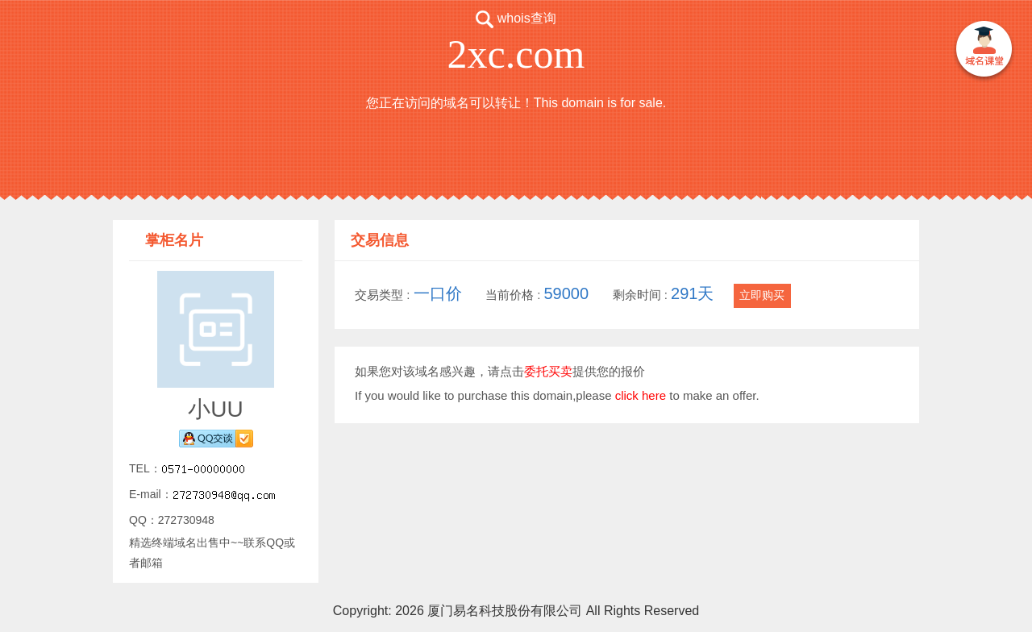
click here (640, 395)
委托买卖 (548, 371)
